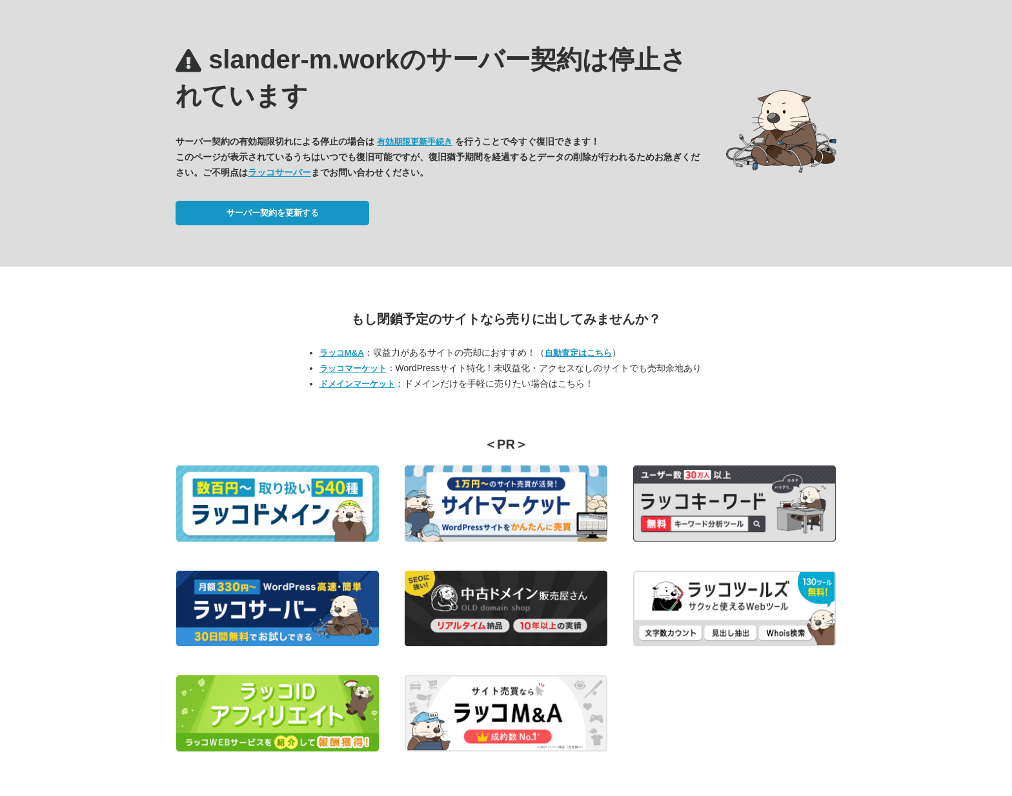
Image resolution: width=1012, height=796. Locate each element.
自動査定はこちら (578, 353)
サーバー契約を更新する (273, 213)
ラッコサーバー (279, 172)
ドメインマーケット (357, 384)
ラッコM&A (341, 353)
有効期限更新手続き (414, 142)
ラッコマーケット (353, 368)
